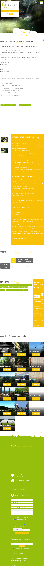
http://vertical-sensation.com (8, 104)
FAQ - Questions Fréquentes (19, 558)
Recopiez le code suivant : (22, 526)
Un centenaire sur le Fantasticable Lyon (11, 285)
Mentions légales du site (18, 560)
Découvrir (6, 354)
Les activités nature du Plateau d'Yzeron (16, 289)
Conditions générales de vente (20, 563)
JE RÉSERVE (38, 295)
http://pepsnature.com (25, 104)
